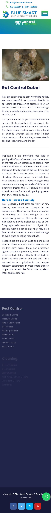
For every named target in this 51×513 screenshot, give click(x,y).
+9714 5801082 (30, 6)
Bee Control (7, 327)
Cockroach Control (10, 315)
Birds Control (8, 347)
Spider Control (8, 335)
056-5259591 (15, 6)
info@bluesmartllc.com (21, 2)
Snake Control (8, 339)
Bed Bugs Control (10, 331)
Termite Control (9, 343)
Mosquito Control (10, 319)
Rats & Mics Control (11, 323)
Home (17, 22)
